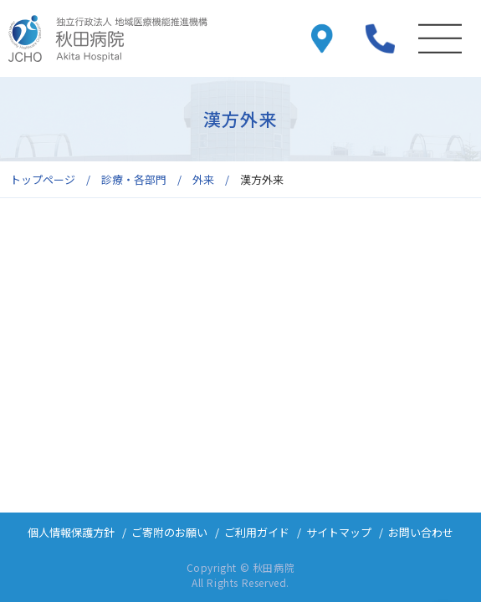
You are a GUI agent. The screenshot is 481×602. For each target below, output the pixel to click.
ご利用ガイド (256, 532)
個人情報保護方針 (71, 532)
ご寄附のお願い (169, 532)
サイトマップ (338, 532)
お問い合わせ (420, 532)
